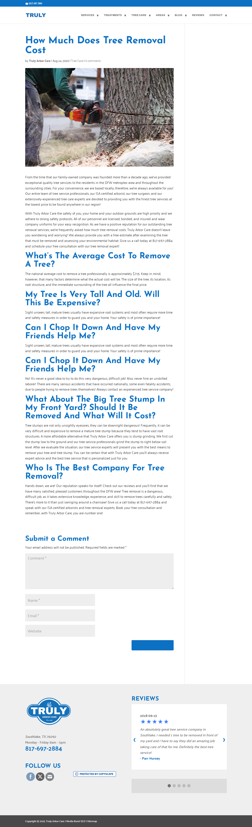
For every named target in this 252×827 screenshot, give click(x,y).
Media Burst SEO (75, 821)
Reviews (198, 15)
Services (87, 15)
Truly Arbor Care (40, 60)
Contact (216, 15)
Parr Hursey (151, 758)
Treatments (113, 15)
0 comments (93, 60)
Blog (178, 15)
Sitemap (92, 821)
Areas (160, 15)
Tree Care (138, 15)
